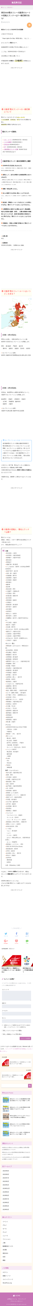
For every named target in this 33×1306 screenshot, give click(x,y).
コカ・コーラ (8, 139)
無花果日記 (17, 2)
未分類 (5, 1249)
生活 (4, 1256)
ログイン (5, 1272)
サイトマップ (22, 1299)
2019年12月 (6, 1188)
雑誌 (4, 1260)
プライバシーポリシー (16, 1301)
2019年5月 (6, 1206)
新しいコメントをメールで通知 (12, 1030)
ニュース (5, 1235)
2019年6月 (6, 1202)
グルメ (5, 1225)
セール (5, 1228)
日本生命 (6, 144)
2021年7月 (6, 1178)
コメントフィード (8, 1279)
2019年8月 (6, 1195)
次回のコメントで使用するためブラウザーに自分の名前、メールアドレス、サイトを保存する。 (17, 1026)
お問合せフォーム (12, 1299)
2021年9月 (6, 1171)
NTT (5, 147)
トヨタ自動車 (8, 142)
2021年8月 (6, 1174)
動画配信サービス (8, 1246)
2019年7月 (6, 1199)
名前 (4, 1003)
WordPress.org (7, 1283)
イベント (5, 1221)
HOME (16, 1296)
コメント (5, 989)
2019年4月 (6, 1209)
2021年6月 (6, 1181)
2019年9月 (6, 1192)
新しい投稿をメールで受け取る (12, 1034)
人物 (4, 1242)
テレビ (5, 1232)
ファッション (6, 1239)
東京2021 (11, 948)
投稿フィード (6, 1276)
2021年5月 (6, 1185)
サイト (4, 1018)
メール (4, 1010)
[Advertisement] (16, 85)
